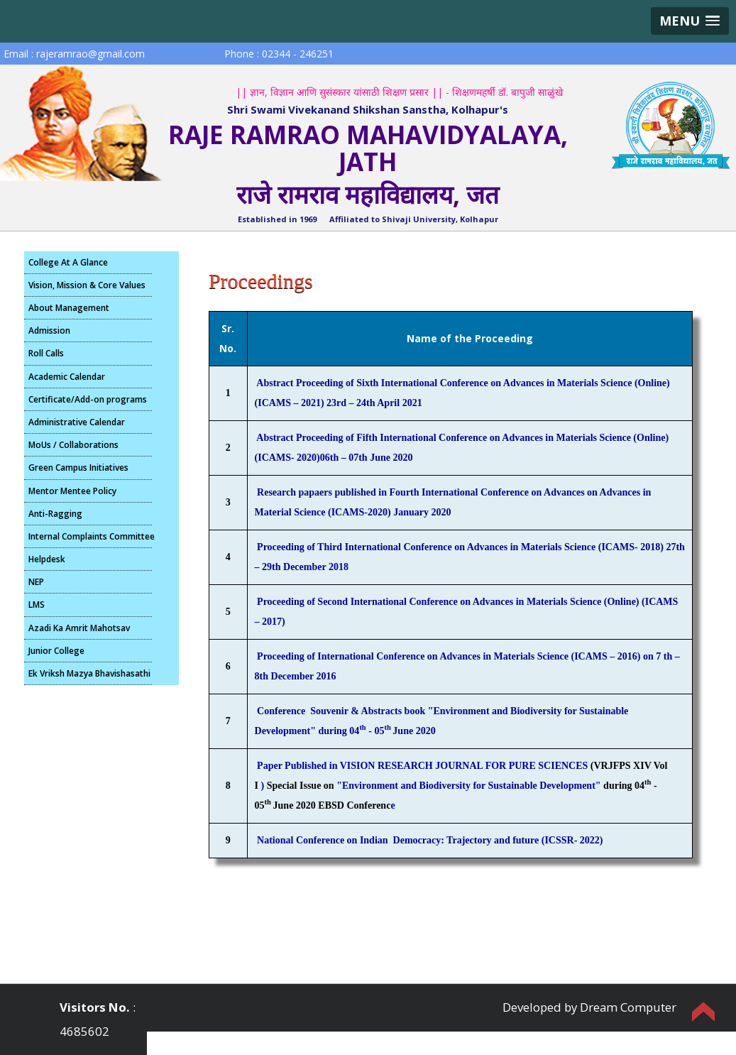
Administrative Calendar (76, 422)
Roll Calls (46, 353)
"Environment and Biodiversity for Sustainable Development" (468, 785)
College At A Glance (68, 262)
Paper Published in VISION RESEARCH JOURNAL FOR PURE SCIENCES (424, 765)
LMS (36, 604)
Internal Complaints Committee (90, 536)
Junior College (56, 651)
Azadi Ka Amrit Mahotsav (79, 628)
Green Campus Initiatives (78, 467)
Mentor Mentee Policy (72, 491)
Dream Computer (628, 1007)
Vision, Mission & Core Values (86, 285)
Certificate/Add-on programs (87, 399)
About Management (68, 308)
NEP (36, 582)
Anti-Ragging (55, 514)
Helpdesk (46, 559)
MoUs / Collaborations (73, 445)
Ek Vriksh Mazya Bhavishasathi (89, 673)
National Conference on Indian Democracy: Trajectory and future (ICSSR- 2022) (430, 840)
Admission (49, 330)
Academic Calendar (66, 377)
